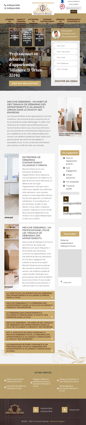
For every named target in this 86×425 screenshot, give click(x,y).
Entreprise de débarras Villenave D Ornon (15, 387)
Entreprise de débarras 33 (33, 22)
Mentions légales (57, 421)
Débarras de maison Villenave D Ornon (14, 380)
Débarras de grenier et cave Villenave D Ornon (68, 380)
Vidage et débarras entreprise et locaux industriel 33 (21, 24)
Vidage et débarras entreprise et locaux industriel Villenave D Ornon (41, 382)
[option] (14, 37)
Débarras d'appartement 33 (47, 21)
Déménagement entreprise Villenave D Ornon (67, 388)
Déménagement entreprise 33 (74, 20)
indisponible (12, 5)
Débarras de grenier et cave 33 (60, 23)
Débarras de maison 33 (9, 22)
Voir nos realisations (25, 83)
